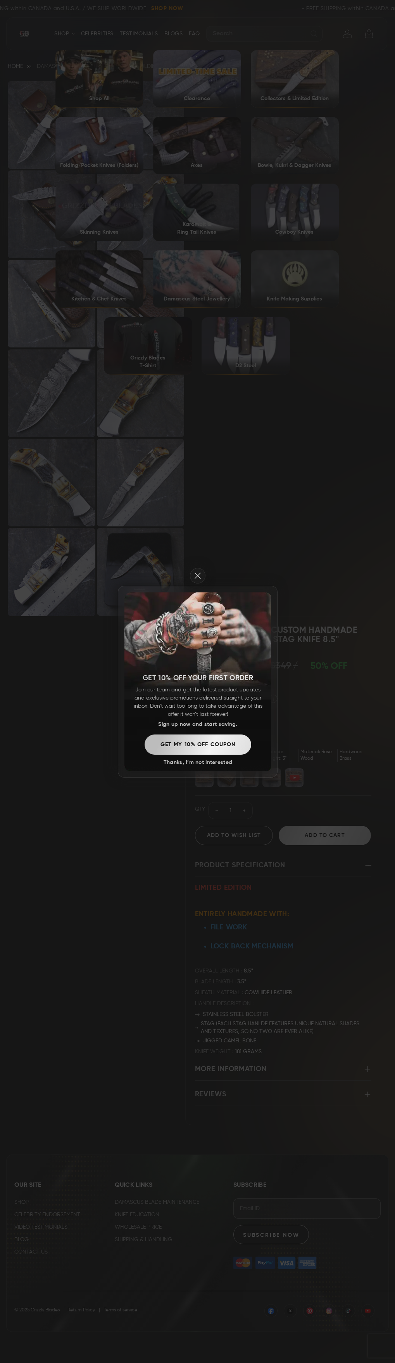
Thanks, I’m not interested (198, 762)
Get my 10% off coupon (198, 744)
